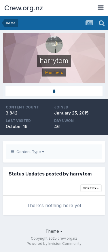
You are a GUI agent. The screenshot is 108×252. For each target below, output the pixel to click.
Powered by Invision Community (54, 243)
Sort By (91, 188)
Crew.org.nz (23, 8)
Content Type (27, 151)
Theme (54, 231)
